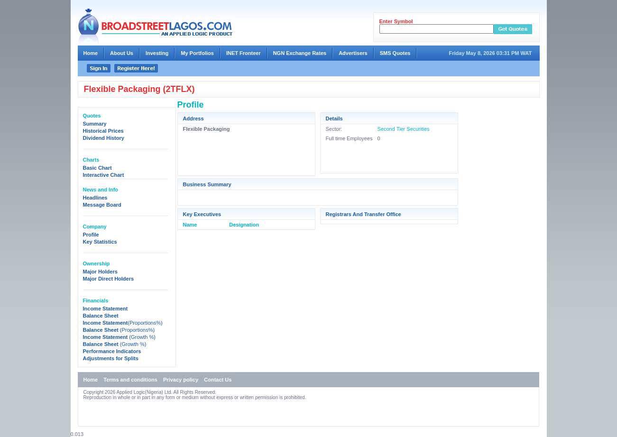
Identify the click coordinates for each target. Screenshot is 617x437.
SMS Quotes (395, 53)
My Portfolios (197, 53)
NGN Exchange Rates (299, 53)
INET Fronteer (243, 53)
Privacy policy (180, 379)
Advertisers (353, 53)
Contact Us (217, 379)
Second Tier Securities (404, 129)
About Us (121, 53)
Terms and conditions (130, 379)
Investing (157, 53)
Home (90, 53)
